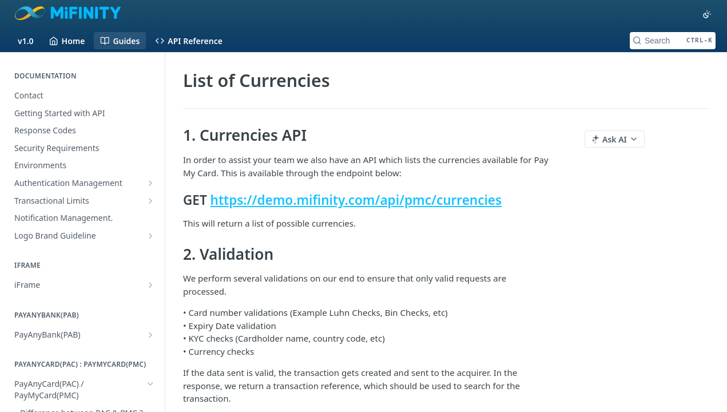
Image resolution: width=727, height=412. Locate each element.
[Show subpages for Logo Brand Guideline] (150, 235)
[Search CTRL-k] (673, 40)
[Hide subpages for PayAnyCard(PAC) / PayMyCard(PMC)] (150, 384)
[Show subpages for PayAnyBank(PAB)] (150, 334)
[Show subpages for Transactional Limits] (150, 200)
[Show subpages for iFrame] (150, 285)
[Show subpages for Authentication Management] (150, 183)
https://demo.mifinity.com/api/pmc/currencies (356, 200)
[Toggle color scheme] (707, 14)
